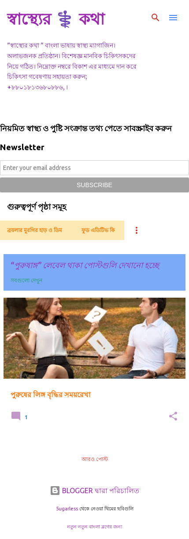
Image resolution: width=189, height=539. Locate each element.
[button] (173, 417)
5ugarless (67, 508)
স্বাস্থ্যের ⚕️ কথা (55, 19)
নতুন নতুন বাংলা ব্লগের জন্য (94, 526)
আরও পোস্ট (95, 459)
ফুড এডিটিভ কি (98, 230)
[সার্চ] (155, 17)
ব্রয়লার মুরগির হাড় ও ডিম (34, 230)
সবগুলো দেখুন (26, 280)
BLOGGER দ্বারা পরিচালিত (94, 491)
